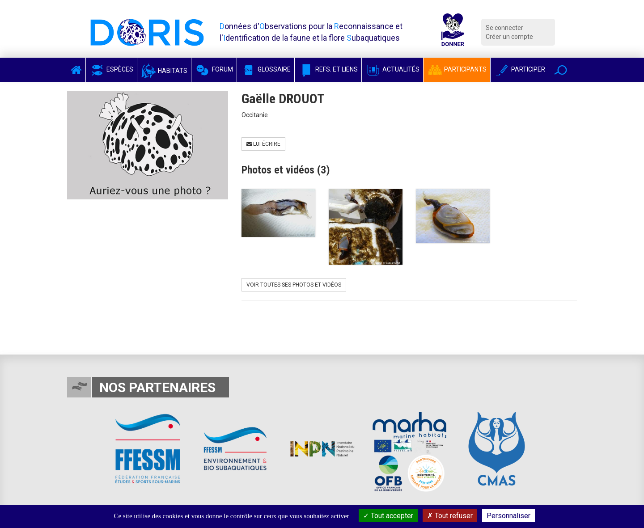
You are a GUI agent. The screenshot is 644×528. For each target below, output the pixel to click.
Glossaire (266, 69)
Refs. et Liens (328, 69)
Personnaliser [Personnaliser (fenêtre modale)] (508, 515)
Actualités (392, 69)
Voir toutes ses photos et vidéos (293, 285)
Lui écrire (263, 144)
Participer (519, 69)
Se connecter (504, 27)
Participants (457, 69)
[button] (560, 70)
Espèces (111, 69)
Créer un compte (509, 36)
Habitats (164, 70)
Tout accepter (388, 515)
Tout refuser (450, 515)
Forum (214, 69)
